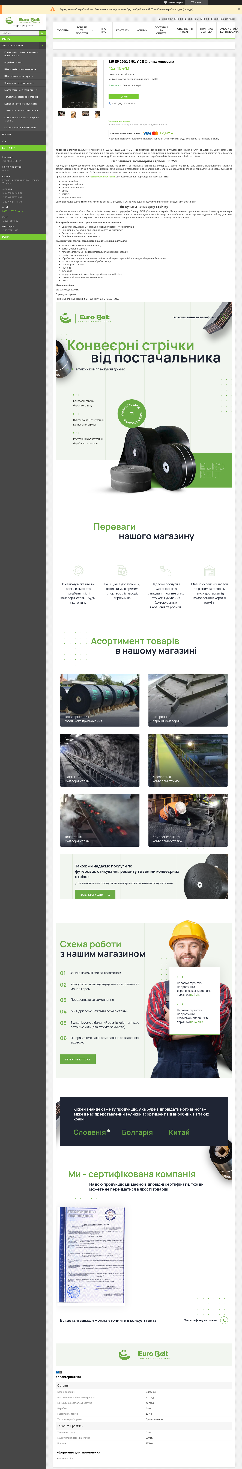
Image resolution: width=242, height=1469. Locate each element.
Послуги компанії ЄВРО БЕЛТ (20, 127)
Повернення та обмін (184, 30)
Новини (6, 134)
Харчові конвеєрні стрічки (19, 83)
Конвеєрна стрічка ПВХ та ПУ (20, 103)
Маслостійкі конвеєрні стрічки (21, 89)
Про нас (103, 30)
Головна (62, 30)
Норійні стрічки (13, 62)
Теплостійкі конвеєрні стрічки (21, 96)
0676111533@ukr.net (13, 211)
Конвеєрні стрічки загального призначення (21, 54)
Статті (5, 141)
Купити (123, 96)
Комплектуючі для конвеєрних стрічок (21, 119)
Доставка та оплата (161, 30)
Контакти (122, 30)
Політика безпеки (206, 30)
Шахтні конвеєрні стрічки (18, 76)
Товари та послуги (12, 45)
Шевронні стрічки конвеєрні (20, 69)
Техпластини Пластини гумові (21, 110)
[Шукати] (42, 33)
